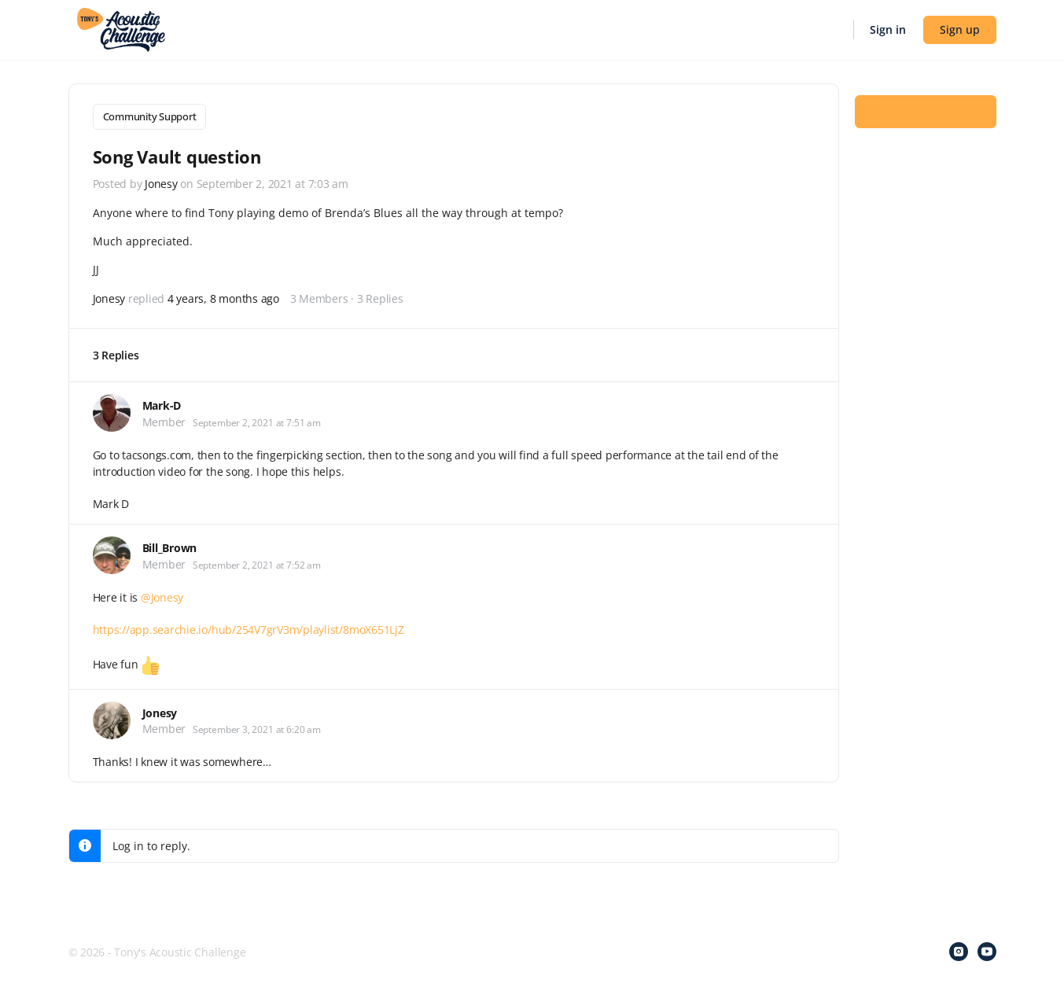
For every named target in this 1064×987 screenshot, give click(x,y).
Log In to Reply (925, 111)
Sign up (960, 29)
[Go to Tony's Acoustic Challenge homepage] (121, 28)
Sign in (888, 29)
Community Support (150, 116)
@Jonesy (162, 594)
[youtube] (986, 949)
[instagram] (958, 949)
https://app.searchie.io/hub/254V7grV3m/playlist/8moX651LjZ (248, 626)
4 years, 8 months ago (223, 296)
